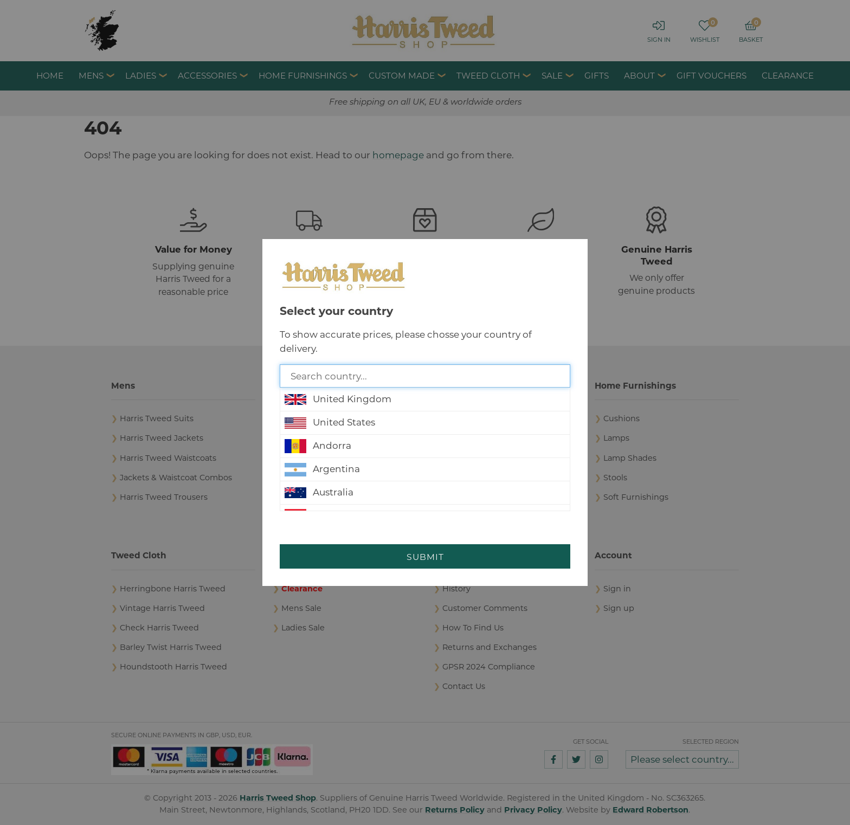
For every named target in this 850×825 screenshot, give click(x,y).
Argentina (322, 469)
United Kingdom (338, 399)
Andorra (318, 446)
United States (330, 423)
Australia (319, 493)
